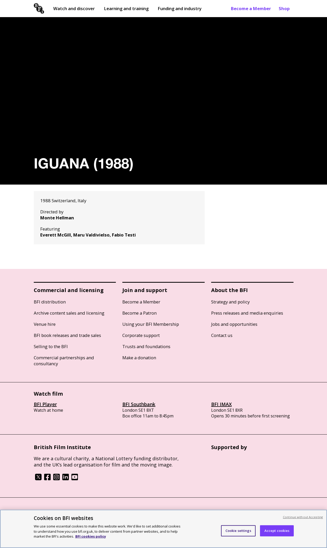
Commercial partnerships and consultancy (64, 361)
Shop (284, 8)
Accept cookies (277, 530)
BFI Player (45, 404)
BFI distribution (50, 302)
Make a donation (139, 358)
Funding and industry (180, 8)
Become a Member (251, 8)
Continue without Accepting (303, 517)
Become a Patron (139, 313)
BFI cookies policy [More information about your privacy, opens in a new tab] (90, 536)
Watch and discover (74, 8)
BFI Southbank (138, 404)
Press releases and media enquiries (247, 313)
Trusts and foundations (146, 346)
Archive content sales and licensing (69, 313)
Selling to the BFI (51, 346)
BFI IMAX (221, 404)
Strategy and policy (230, 302)
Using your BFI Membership (150, 324)
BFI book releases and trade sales (67, 335)
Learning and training (126, 8)
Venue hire (45, 324)
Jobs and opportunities (234, 324)
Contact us (221, 335)
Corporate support (141, 335)
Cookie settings (238, 530)
